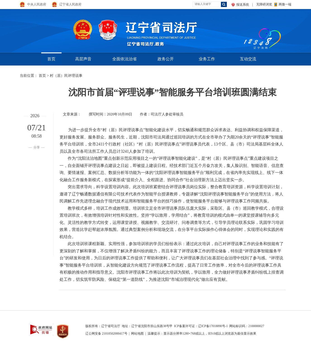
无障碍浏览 (264, 4)
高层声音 (83, 59)
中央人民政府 (36, 4)
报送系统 (242, 4)
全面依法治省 (124, 59)
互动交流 (248, 59)
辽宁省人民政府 (70, 4)
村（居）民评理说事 (66, 75)
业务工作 (207, 59)
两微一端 (285, 4)
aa (243, 29)
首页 (51, 59)
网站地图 (137, 333)
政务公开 (166, 59)
